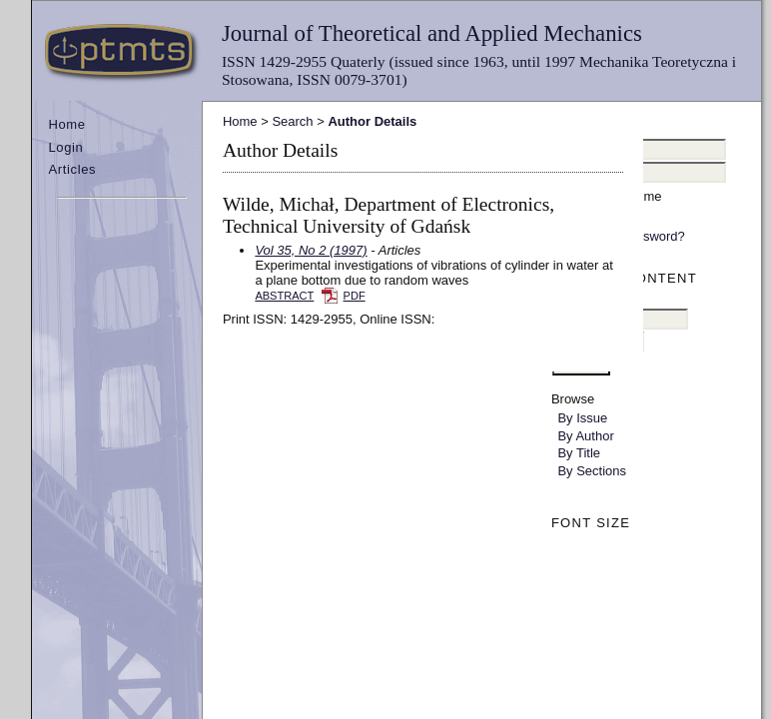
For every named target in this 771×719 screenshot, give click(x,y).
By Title (578, 452)
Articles (72, 169)
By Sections (591, 470)
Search (292, 121)
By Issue (582, 417)
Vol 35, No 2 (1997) (311, 250)
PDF (355, 296)
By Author (585, 435)
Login (65, 147)
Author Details (372, 121)
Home (66, 124)
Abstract (284, 296)
